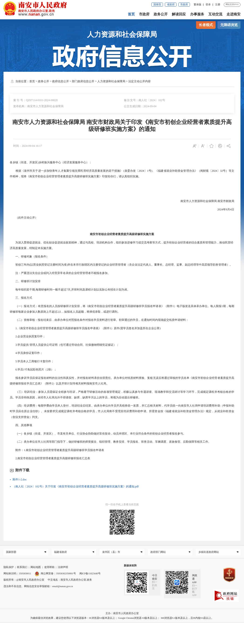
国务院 (157, 4)
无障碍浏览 (229, 25)
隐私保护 (8, 568)
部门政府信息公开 (83, 81)
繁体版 (197, 4)
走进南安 (234, 14)
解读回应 (179, 14)
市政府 (184, 4)
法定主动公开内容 (139, 81)
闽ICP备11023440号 (90, 574)
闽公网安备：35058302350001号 (55, 574)
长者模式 (206, 25)
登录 (208, 4)
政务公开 (161, 14)
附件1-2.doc (20, 479)
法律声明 (63, 568)
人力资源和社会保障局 (111, 81)
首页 (131, 14)
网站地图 (35, 568)
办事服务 (197, 14)
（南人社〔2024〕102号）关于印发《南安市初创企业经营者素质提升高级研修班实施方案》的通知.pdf (76, 486)
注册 (217, 4)
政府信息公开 (60, 81)
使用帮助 (49, 568)
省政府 (171, 4)
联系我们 (22, 568)
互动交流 (215, 14)
